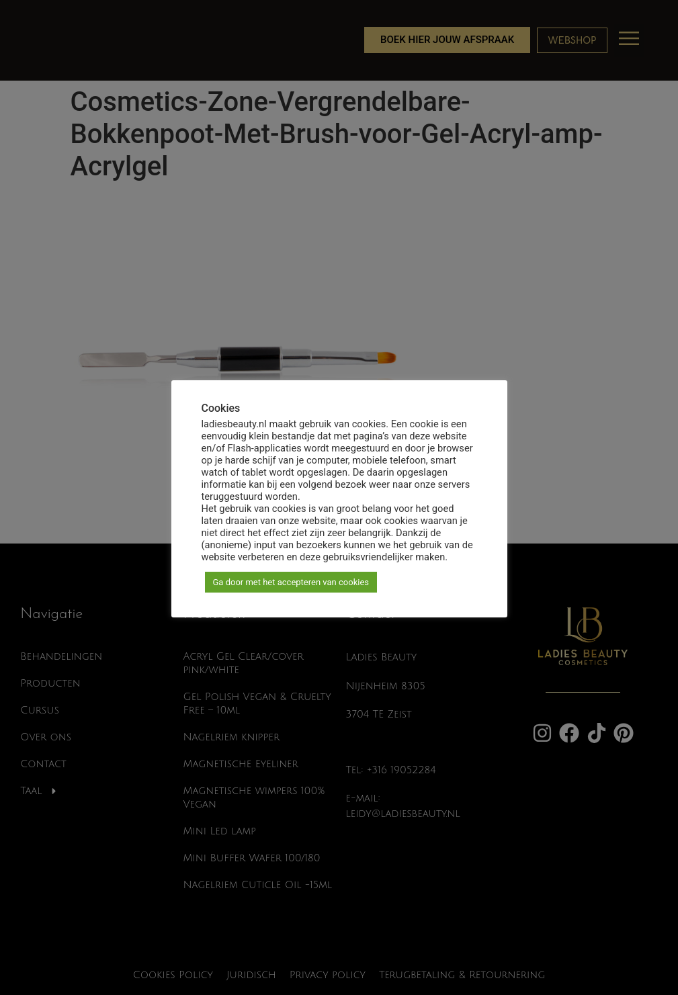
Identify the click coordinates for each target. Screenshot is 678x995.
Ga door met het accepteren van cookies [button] (291, 582)
